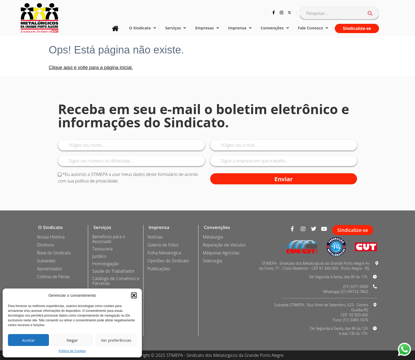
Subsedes (46, 261)
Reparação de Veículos (224, 245)
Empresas (207, 28)
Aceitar (28, 340)
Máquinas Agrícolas (221, 253)
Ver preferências (116, 340)
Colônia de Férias (53, 277)
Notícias (155, 237)
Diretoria (45, 245)
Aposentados (49, 269)
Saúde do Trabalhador (113, 271)
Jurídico (99, 256)
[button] (134, 295)
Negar (72, 340)
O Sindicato (142, 28)
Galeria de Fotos (163, 245)
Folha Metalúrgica (164, 253)
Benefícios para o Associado (108, 239)
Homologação (105, 264)
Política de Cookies (72, 351)
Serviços (175, 28)
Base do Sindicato (54, 253)
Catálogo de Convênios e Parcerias (115, 281)
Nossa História (51, 237)
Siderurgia (212, 261)
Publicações (159, 269)
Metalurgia (213, 237)
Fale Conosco (313, 28)
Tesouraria (102, 249)
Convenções (275, 28)
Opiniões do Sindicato (168, 261)
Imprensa (239, 28)
